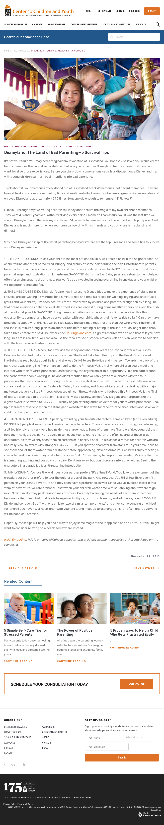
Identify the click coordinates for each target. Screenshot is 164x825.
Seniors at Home (18, 797)
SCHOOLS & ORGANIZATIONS (116, 24)
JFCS (5, 797)
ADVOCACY (141, 24)
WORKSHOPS (48, 727)
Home (6, 51)
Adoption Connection (61, 797)
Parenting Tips (80, 146)
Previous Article (23, 568)
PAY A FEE (9, 753)
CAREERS (46, 742)
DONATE (152, 11)
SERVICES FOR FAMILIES (15, 24)
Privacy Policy (9, 804)
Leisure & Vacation (53, 146)
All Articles (20, 51)
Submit (122, 757)
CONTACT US (136, 683)
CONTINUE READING (18, 661)
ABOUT (89, 11)
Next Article (144, 568)
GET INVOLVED (105, 11)
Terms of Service (26, 804)
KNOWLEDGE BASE (56, 24)
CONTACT (120, 11)
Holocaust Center (83, 797)
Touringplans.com (78, 333)
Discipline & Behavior (20, 146)
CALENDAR (37, 24)
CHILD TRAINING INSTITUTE (84, 24)
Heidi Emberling (15, 540)
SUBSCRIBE (134, 11)
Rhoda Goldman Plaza (39, 797)
